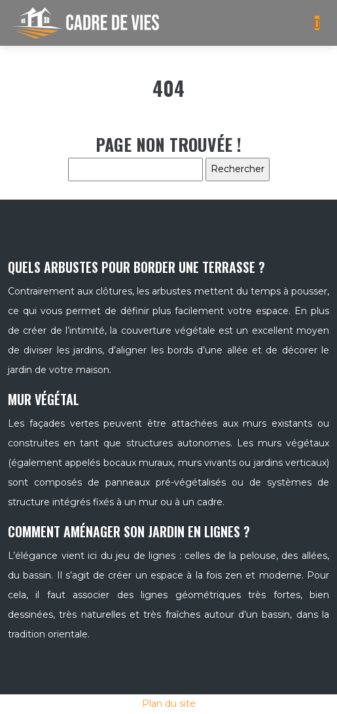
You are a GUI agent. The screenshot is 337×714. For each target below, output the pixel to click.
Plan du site (169, 703)
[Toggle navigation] (317, 23)
